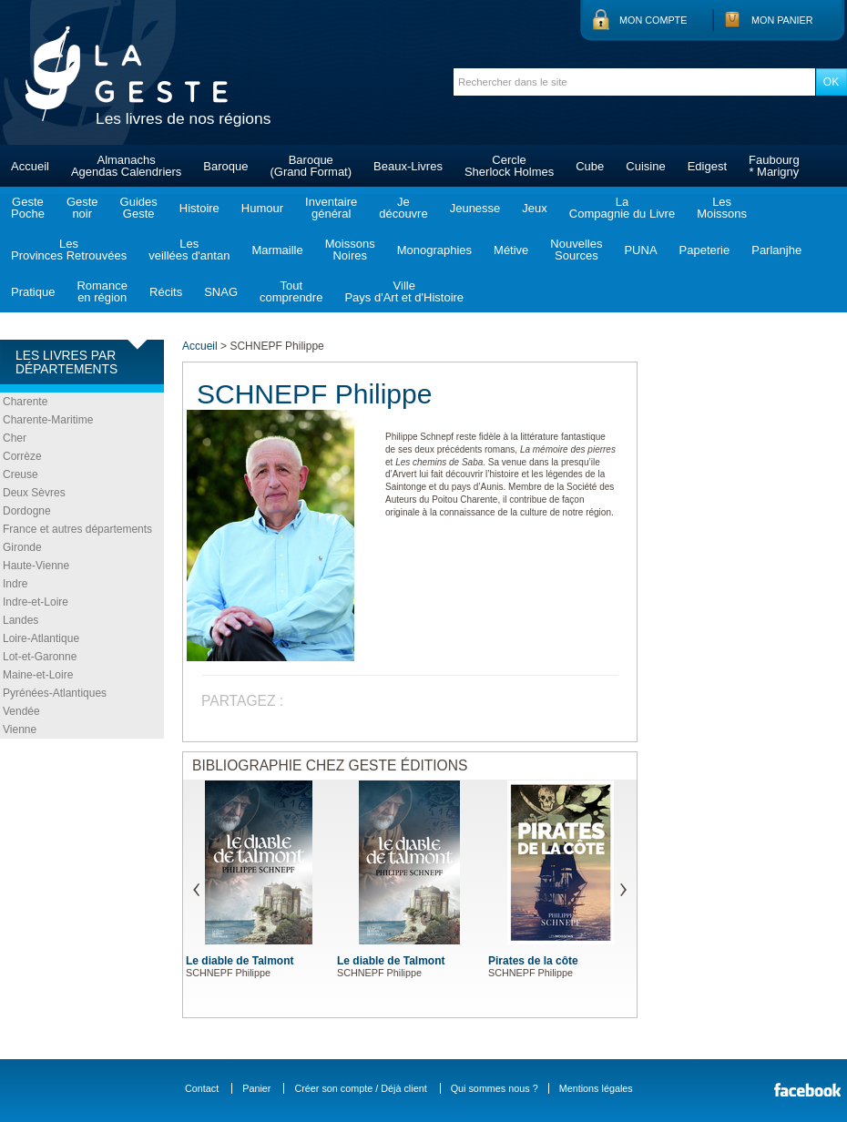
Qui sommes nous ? (494, 1088)
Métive (511, 250)
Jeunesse (475, 208)
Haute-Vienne (36, 565)
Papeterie (704, 250)
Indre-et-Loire (35, 602)
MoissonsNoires (350, 249)
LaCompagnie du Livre (622, 207)
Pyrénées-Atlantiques (55, 693)
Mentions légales (596, 1088)
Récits (165, 292)
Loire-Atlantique (41, 638)
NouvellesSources (576, 249)
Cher (14, 438)
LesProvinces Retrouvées (69, 249)
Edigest (707, 166)
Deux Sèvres (34, 492)
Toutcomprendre (291, 291)
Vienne (19, 729)
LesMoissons (722, 207)
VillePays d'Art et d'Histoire (404, 291)
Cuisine (645, 166)
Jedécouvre (403, 207)
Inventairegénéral (331, 207)
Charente (25, 401)
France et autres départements (77, 529)
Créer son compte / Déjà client (360, 1088)
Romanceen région (102, 291)
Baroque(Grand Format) (311, 165)
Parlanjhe (776, 250)
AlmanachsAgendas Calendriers (126, 165)
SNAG (221, 292)
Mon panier (782, 20)
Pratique (33, 292)
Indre (15, 583)
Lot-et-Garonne (40, 656)
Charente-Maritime (48, 419)
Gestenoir (82, 207)
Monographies (434, 250)
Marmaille (276, 250)
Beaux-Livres (408, 166)
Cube (590, 166)
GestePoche (28, 207)
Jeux (534, 208)
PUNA (640, 250)
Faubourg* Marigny (774, 165)
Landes (20, 620)
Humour (262, 208)
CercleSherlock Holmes (509, 165)
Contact (202, 1088)
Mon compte (653, 20)
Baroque (225, 166)
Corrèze (22, 456)
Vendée (21, 711)
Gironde (22, 547)
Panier (256, 1088)
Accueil (30, 166)
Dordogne (27, 511)
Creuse (20, 474)
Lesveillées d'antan (189, 249)
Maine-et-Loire (38, 674)
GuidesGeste (139, 207)
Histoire (199, 208)
